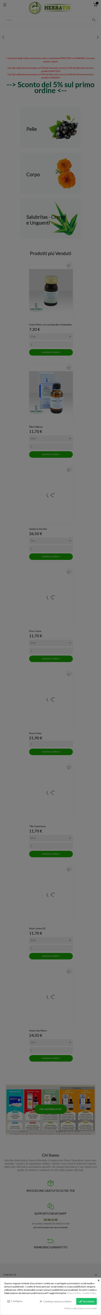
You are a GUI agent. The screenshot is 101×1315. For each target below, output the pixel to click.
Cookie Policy (89, 1293)
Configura (14, 1301)
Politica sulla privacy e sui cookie (80, 1308)
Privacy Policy (74, 1293)
